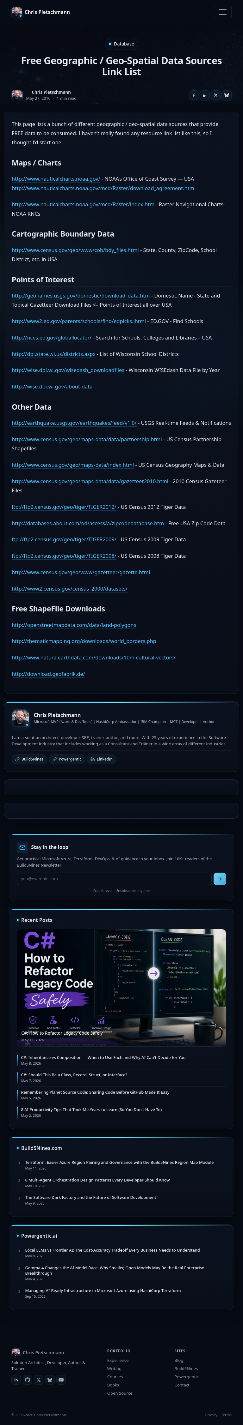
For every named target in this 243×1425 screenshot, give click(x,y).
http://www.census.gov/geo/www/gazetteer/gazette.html (81, 572)
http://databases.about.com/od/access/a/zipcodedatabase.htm (88, 523)
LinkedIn (101, 759)
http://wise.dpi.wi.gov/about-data (52, 386)
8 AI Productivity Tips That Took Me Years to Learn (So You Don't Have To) (91, 1109)
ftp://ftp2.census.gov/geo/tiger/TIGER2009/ (64, 539)
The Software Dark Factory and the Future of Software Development (90, 1197)
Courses (115, 1377)
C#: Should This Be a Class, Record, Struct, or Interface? (74, 1075)
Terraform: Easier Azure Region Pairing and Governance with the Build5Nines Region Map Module (119, 1162)
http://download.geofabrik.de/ (48, 673)
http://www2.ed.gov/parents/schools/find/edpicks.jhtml (79, 321)
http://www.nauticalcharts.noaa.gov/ (56, 178)
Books (113, 1385)
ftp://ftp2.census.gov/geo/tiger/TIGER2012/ (64, 506)
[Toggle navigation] (223, 12)
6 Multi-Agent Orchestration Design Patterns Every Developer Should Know (97, 1180)
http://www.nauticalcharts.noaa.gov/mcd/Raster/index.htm (83, 204)
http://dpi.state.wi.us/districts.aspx (54, 354)
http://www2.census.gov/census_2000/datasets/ (70, 588)
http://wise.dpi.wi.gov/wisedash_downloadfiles (68, 370)
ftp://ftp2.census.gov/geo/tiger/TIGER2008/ (64, 555)
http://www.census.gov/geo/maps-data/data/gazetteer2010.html (90, 481)
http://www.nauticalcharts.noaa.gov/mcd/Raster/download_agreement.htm (103, 188)
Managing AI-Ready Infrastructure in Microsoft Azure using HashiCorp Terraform (103, 1290)
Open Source (119, 1393)
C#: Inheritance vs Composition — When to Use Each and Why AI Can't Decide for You (103, 1057)
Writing (114, 1368)
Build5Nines (29, 759)
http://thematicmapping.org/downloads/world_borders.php (84, 641)
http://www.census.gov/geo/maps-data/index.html (73, 464)
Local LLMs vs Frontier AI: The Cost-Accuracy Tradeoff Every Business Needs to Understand (112, 1250)
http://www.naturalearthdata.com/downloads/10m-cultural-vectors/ (94, 657)
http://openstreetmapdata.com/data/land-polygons (74, 625)
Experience (118, 1360)
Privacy (211, 1414)
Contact (181, 1385)
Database (124, 44)
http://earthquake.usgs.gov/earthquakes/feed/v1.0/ (74, 422)
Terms (226, 1414)
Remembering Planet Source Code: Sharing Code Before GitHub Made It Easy (95, 1092)
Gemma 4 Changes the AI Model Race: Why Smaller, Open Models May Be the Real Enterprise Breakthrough (114, 1270)
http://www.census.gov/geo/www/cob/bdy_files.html (75, 250)
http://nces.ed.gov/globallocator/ (51, 337)
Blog (178, 1360)
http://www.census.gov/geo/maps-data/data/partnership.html (87, 439)
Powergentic (67, 759)
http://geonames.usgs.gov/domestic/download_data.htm (81, 295)
